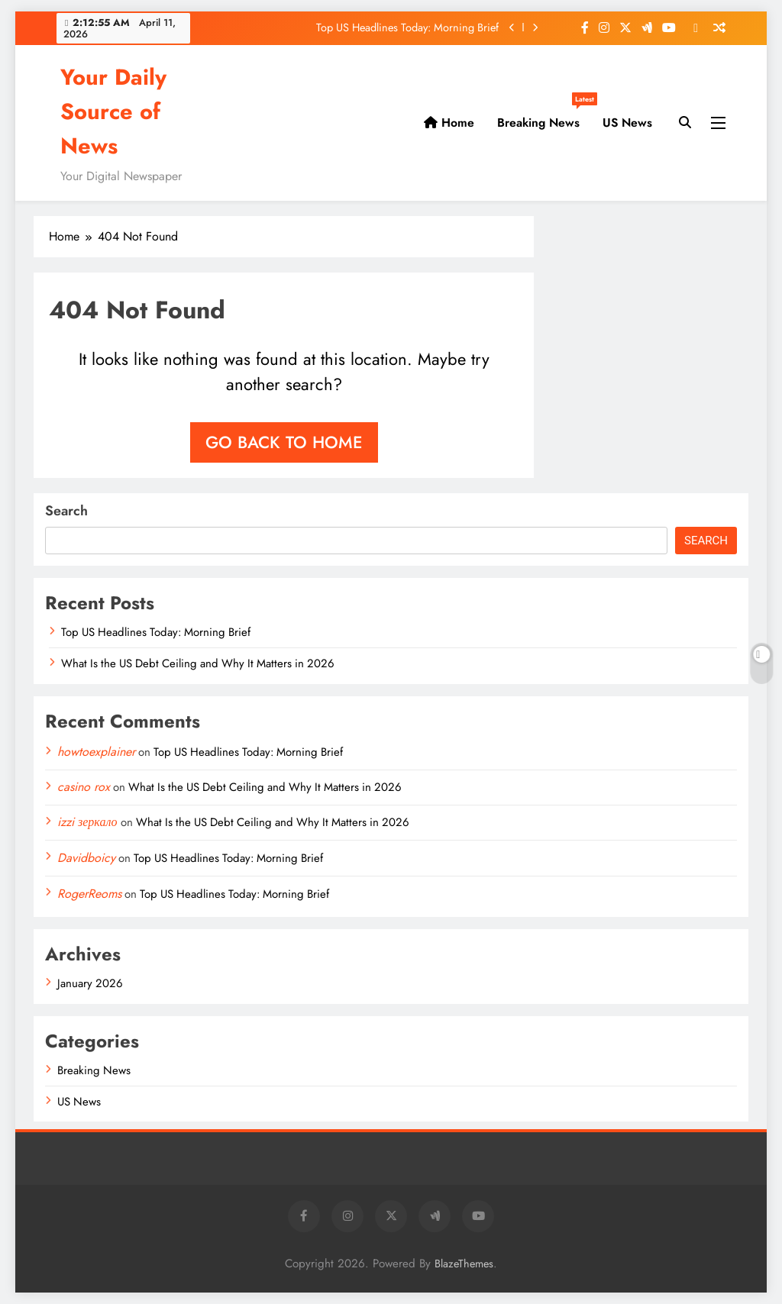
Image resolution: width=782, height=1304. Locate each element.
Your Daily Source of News (113, 111)
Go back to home (284, 442)
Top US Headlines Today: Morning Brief (407, 27)
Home (449, 122)
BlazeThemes (464, 1263)
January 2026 (90, 983)
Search (66, 511)
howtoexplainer (96, 751)
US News (627, 122)
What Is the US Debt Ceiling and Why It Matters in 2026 (197, 663)
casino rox (83, 787)
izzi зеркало (87, 822)
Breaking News (544, 116)
